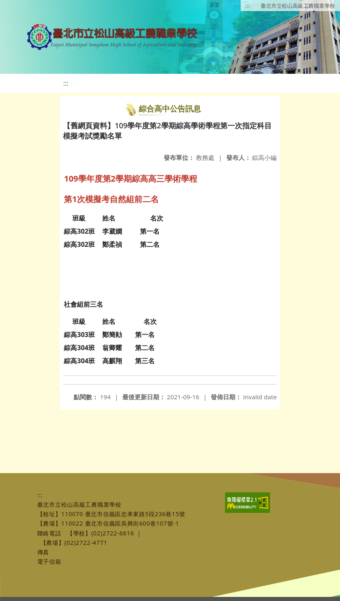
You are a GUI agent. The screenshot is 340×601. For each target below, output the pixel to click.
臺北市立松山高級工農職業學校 (298, 5)
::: (247, 5)
